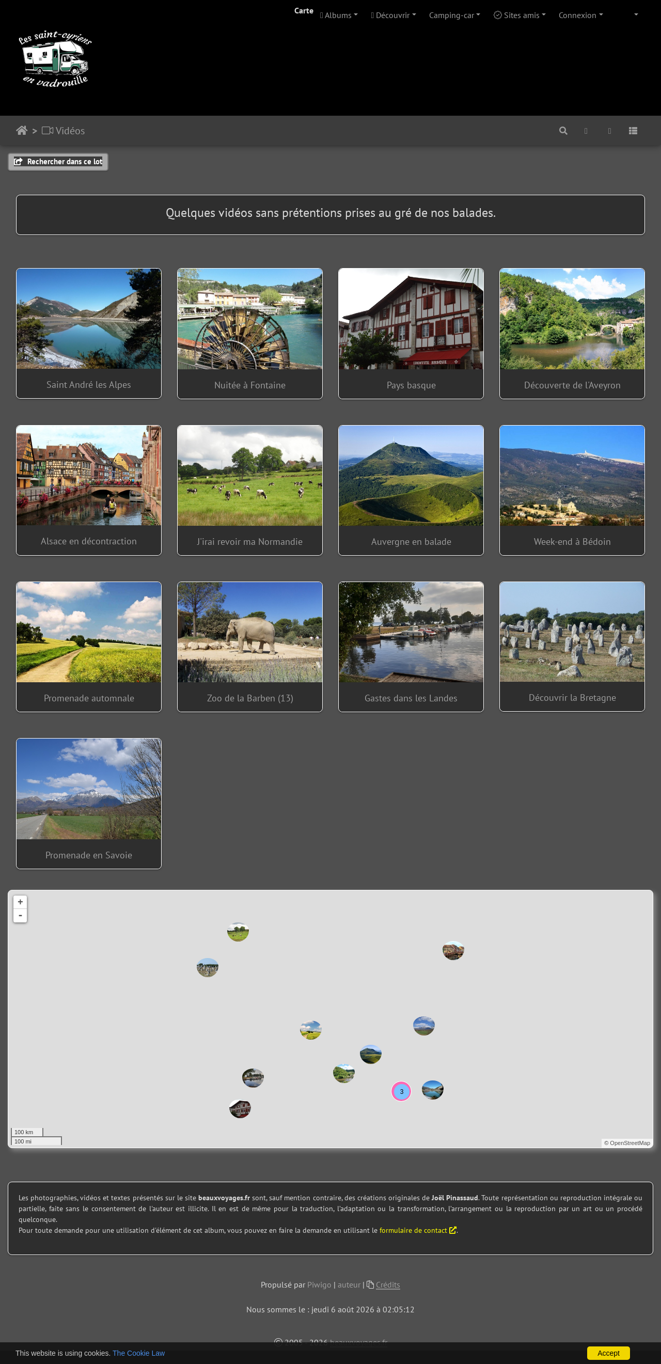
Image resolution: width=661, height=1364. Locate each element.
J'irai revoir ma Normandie (250, 541)
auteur (349, 1284)
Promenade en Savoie (88, 855)
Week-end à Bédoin (572, 541)
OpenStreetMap (630, 1143)
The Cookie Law (139, 1353)
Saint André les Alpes (88, 384)
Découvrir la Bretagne (572, 697)
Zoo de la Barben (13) (250, 698)
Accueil (22, 130)
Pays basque (411, 385)
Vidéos (63, 130)
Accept (608, 1353)
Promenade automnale (89, 698)
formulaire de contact (418, 1230)
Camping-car (451, 15)
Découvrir (390, 15)
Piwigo (319, 1284)
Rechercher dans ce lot (58, 161)
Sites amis (517, 15)
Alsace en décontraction (89, 541)
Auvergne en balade (411, 541)
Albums (336, 15)
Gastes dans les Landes (411, 698)
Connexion (577, 15)
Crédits (388, 1284)
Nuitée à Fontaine (250, 385)
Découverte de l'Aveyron (572, 385)
